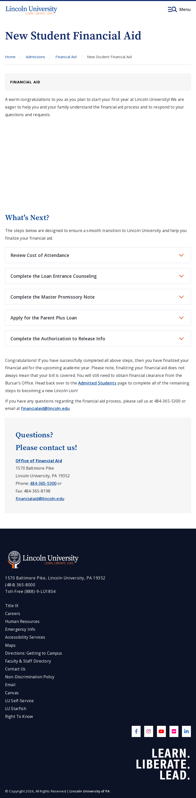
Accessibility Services (25, 637)
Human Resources (22, 621)
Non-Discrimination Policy (29, 677)
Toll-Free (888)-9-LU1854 (30, 591)
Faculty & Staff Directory (28, 661)
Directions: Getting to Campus (33, 653)
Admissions (35, 56)
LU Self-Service (19, 700)
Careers (12, 613)
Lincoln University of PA (89, 791)
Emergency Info (20, 629)
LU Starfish (15, 708)
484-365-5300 (43, 483)
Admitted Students (97, 383)
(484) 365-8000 (20, 585)
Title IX (11, 605)
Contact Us (15, 669)
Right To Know (19, 716)
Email (10, 684)
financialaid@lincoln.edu (45, 408)
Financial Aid (66, 56)
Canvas (12, 693)
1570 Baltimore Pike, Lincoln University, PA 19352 (55, 578)
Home (10, 56)
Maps (10, 645)
